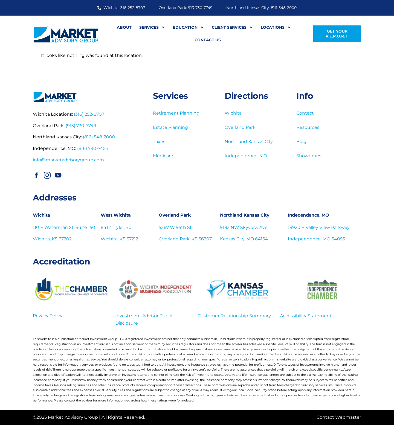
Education (188, 27)
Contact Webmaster (339, 417)
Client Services (232, 27)
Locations (276, 27)
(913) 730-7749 (81, 125)
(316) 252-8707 (89, 114)
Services (152, 27)
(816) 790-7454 (93, 148)
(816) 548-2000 (99, 136)
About (124, 27)
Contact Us (208, 39)
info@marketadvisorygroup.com (68, 159)
